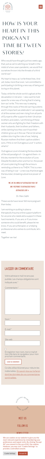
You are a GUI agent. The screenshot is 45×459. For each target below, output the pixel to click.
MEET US (22, 418)
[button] (41, 7)
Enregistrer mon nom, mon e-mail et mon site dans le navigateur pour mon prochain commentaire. (22, 354)
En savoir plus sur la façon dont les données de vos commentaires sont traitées (22, 374)
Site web (8, 339)
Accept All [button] (22, 453)
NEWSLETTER (22, 433)
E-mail (8, 329)
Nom (8, 319)
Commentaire (12, 288)
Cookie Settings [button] (9, 453)
